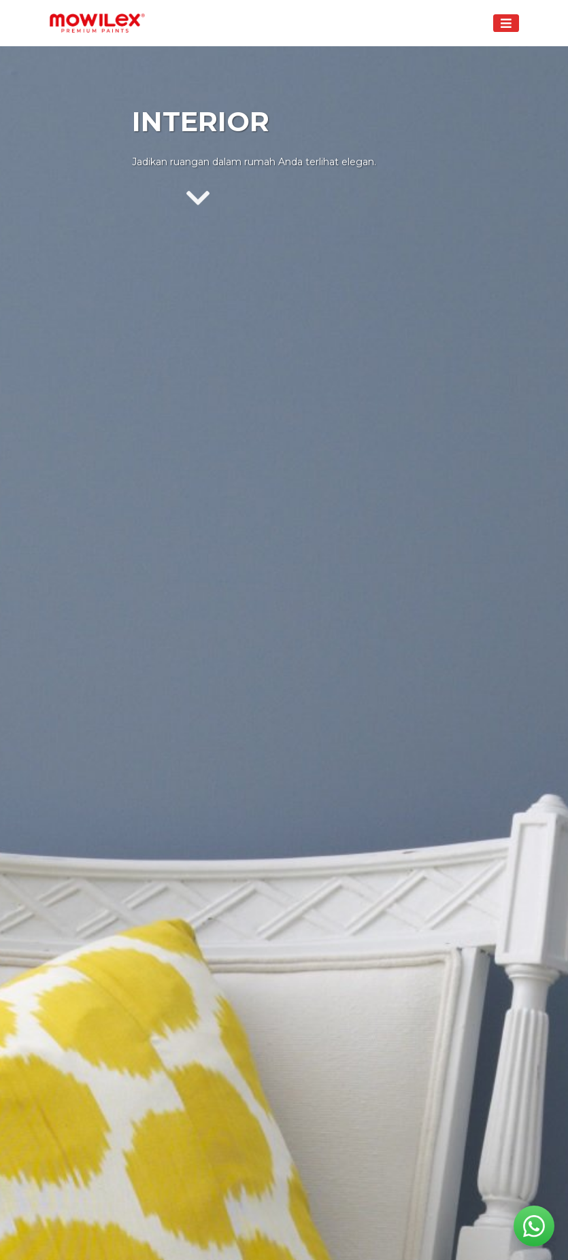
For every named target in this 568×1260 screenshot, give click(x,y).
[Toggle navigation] (506, 23)
